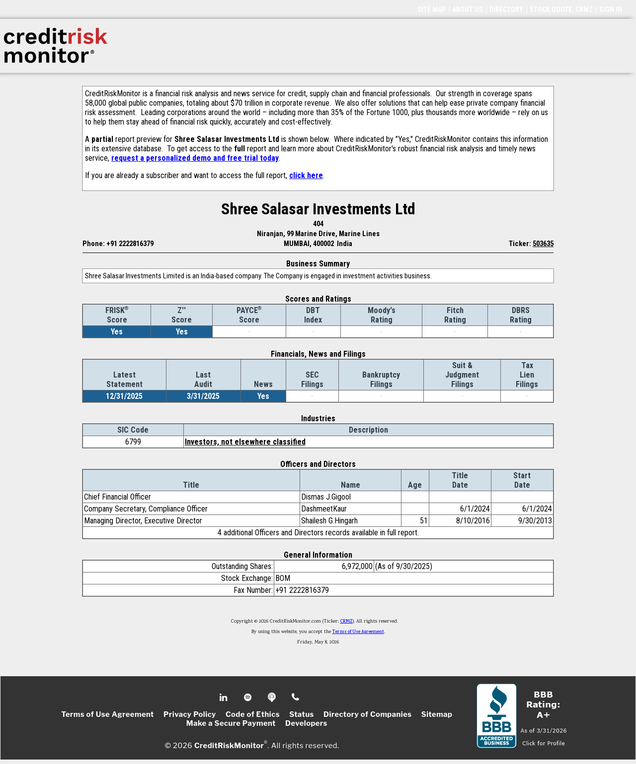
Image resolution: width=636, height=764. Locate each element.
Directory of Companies (367, 714)
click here (306, 175)
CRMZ (346, 621)
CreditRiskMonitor (229, 745)
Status (301, 714)
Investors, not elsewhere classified (245, 441)
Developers (306, 723)
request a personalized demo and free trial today (195, 158)
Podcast (272, 697)
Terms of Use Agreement (358, 632)
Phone (296, 697)
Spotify (248, 697)
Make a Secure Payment (231, 723)
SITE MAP (431, 9)
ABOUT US (467, 9)
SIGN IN (610, 9)
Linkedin (225, 697)
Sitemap (437, 714)
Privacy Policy (189, 714)
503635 (543, 243)
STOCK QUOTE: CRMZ (561, 9)
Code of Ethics (253, 714)
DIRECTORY (506, 9)
